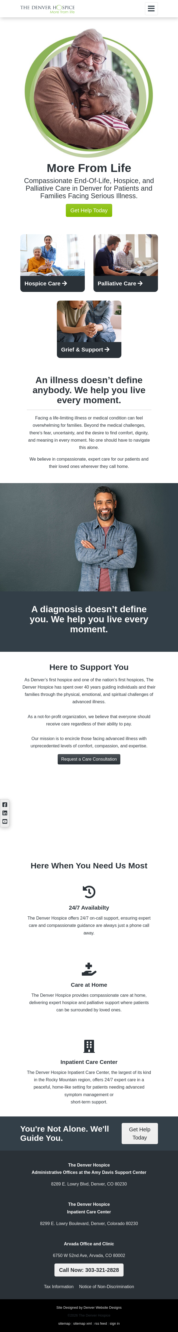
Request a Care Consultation (89, 759)
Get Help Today (89, 210)
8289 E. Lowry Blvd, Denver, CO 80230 (89, 1184)
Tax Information (58, 1286)
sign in (115, 1323)
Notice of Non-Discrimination (106, 1286)
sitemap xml (82, 1323)
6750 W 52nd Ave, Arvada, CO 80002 (89, 1255)
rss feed (101, 1323)
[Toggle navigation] (151, 8)
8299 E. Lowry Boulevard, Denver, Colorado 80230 (89, 1223)
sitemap (64, 1323)
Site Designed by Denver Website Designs (89, 1307)
